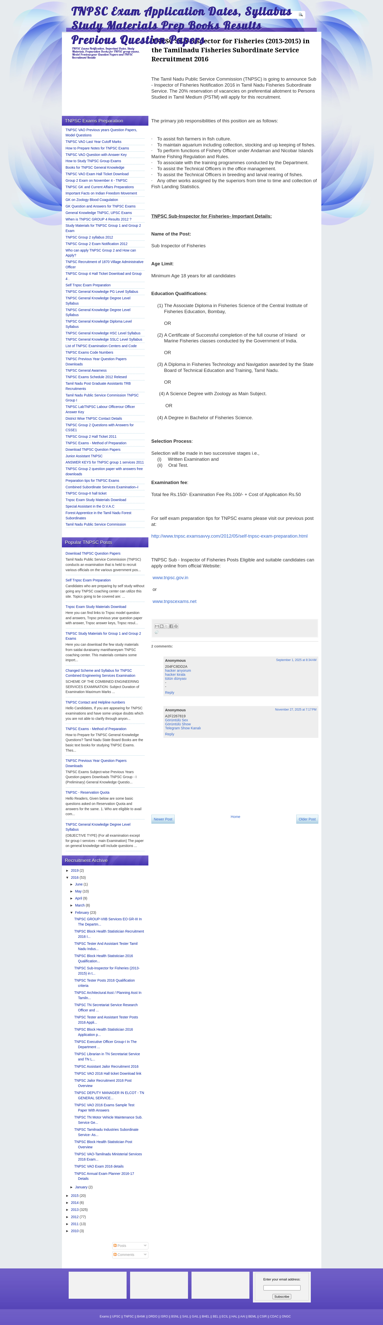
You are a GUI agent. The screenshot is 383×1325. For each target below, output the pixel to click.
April (79, 898)
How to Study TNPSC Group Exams (93, 161)
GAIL (195, 1316)
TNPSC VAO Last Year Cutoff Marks (94, 142)
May (79, 891)
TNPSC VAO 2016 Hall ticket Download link (107, 1073)
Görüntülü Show (178, 724)
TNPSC (129, 1316)
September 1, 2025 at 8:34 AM (296, 660)
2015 (75, 1196)
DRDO (153, 1316)
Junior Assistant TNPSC (84, 456)
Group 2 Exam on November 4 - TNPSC (97, 180)
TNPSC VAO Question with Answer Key (96, 155)
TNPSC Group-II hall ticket (86, 493)
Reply (169, 693)
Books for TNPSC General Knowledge (95, 167)
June (79, 884)
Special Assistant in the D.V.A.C (90, 506)
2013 (75, 1210)
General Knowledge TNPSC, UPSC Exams (99, 213)
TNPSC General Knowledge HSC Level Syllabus (103, 333)
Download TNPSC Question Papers (93, 450)
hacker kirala (175, 675)
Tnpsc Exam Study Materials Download (96, 500)
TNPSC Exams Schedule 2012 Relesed (96, 377)
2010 (75, 1231)
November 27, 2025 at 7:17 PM (295, 709)
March (80, 905)
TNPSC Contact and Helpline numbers (95, 702)
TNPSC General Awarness (86, 370)
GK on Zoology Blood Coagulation (92, 200)
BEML (252, 1316)
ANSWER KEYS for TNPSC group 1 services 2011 (105, 462)
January (81, 1187)
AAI (242, 1316)
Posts (120, 1246)
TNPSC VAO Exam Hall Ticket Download (97, 174)
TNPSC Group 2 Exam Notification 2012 (97, 244)
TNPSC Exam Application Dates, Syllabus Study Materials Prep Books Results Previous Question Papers (181, 25)
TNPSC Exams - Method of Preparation (96, 443)
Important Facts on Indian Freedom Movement (101, 193)
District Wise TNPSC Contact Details (94, 418)
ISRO (164, 1316)
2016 (75, 877)
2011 (75, 1224)
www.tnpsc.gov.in (170, 577)
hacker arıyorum (178, 671)
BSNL (175, 1316)
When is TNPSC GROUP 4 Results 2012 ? (99, 219)
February (82, 913)
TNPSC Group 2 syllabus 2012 (89, 237)
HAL (234, 1316)
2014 (75, 1203)
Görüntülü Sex (176, 720)
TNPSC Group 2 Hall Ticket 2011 (91, 436)
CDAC (274, 1316)
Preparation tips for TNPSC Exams (92, 481)
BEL (215, 1316)
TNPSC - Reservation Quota (88, 792)
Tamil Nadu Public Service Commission (96, 524)
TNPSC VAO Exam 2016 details (99, 1166)
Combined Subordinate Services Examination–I (102, 487)
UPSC (116, 1316)
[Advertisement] (194, 870)
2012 (75, 1217)
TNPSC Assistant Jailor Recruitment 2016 (106, 1066)
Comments (124, 1255)
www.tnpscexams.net (175, 601)
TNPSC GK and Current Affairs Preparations (100, 187)
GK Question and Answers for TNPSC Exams (101, 206)
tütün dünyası (176, 679)
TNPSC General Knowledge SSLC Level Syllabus (104, 339)
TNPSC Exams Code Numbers (89, 352)
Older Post (307, 819)
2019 (75, 870)
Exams (104, 1316)
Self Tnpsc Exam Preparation (88, 285)
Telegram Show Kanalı (183, 728)
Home (235, 817)
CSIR (263, 1316)
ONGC (286, 1316)
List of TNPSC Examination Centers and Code (101, 346)
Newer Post (163, 819)
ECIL (225, 1316)
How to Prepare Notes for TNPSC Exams (97, 148)
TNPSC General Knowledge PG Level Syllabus (102, 292)
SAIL (185, 1316)
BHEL (206, 1316)
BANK (141, 1316)
